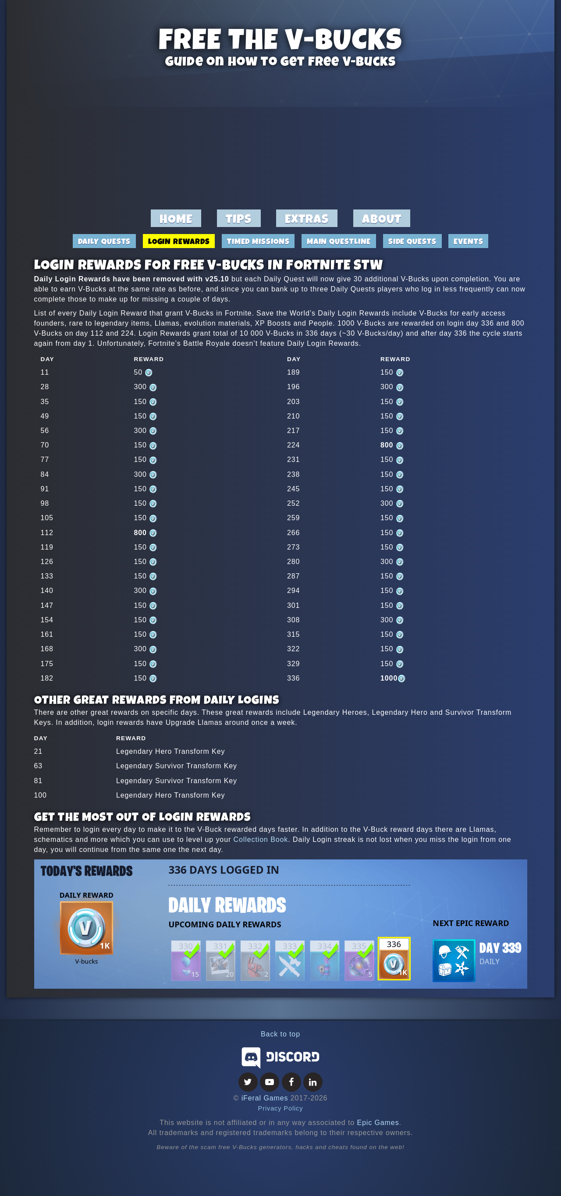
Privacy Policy (280, 1108)
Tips (239, 218)
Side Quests (412, 241)
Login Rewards (179, 241)
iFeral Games (264, 1098)
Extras (307, 218)
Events (468, 241)
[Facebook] (291, 1082)
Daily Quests (104, 241)
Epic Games (378, 1122)
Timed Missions (258, 241)
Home (176, 218)
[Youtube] (269, 1082)
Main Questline (339, 241)
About (381, 218)
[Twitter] (248, 1082)
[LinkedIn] (313, 1082)
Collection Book (261, 839)
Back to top (280, 1034)
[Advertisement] (280, 138)
